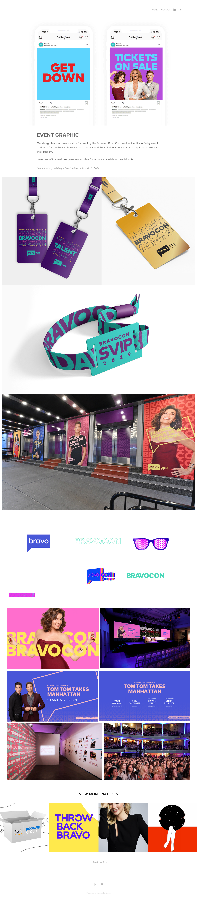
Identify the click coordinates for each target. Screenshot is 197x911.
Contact (165, 10)
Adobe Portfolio (104, 893)
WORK (154, 10)
